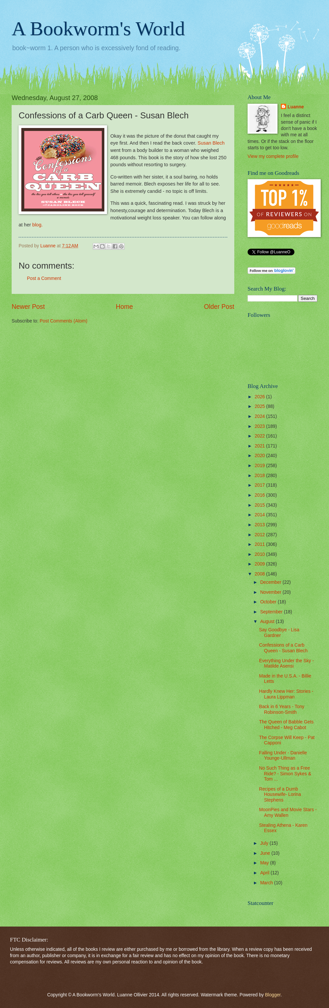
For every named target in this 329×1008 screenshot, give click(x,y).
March (267, 882)
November (271, 592)
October (269, 601)
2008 (260, 573)
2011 (260, 544)
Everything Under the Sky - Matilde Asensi (286, 663)
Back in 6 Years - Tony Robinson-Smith (281, 709)
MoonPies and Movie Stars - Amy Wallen (287, 812)
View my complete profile (273, 156)
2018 (260, 475)
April (265, 872)
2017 (260, 485)
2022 (260, 436)
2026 (260, 396)
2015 (260, 505)
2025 (260, 406)
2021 (260, 445)
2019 (260, 465)
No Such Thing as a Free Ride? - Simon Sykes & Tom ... (285, 774)
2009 (260, 564)
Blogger (272, 994)
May (265, 862)
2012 (260, 534)
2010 (260, 554)
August (268, 621)
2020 (260, 455)
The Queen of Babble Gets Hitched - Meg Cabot (286, 724)
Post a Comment (44, 278)
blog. (37, 224)
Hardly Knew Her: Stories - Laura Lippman (286, 694)
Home (124, 306)
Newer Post (28, 306)
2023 (260, 426)
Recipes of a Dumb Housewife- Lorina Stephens (280, 795)
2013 (260, 524)
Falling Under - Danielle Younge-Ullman (283, 755)
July (265, 843)
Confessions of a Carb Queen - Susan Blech (283, 648)
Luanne (295, 106)
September (272, 611)
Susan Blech (210, 143)
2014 (260, 514)
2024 (260, 416)
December (271, 582)
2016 (260, 495)
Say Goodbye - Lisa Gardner (279, 632)
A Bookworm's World (98, 29)
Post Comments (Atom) (63, 320)
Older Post (219, 306)
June (266, 853)
